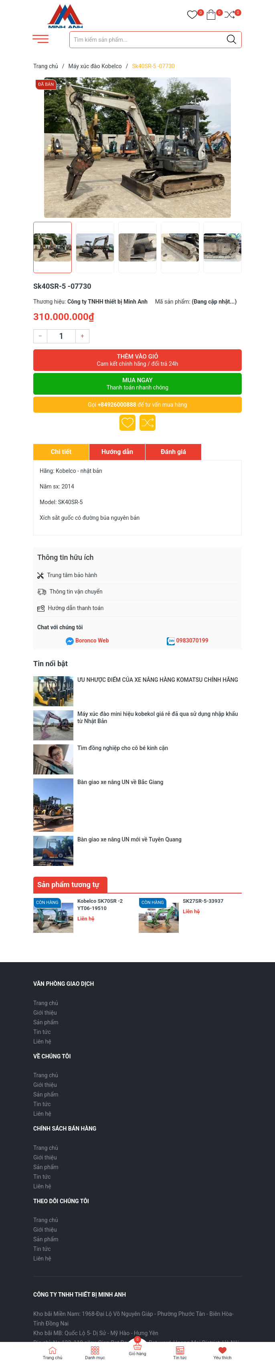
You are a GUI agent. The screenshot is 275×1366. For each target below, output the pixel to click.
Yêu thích (222, 1357)
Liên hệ (42, 911)
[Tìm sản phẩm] (155, 40)
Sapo (71, 1323)
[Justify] (231, 40)
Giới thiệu (45, 882)
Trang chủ (45, 872)
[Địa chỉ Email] (137, 1257)
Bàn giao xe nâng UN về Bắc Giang (120, 720)
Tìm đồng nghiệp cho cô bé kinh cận (122, 709)
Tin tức (42, 901)
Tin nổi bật (50, 663)
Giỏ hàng (137, 1353)
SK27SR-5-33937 (203, 771)
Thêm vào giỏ (137, 360)
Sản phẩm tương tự (68, 754)
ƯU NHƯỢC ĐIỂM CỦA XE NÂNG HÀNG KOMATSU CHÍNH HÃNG (157, 680)
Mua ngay (137, 384)
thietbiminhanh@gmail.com (148, 1222)
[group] (137, 147)
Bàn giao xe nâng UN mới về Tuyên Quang (129, 732)
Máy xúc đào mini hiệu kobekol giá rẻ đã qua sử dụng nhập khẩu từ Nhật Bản (157, 694)
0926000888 (77, 1222)
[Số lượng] (61, 336)
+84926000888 (117, 404)
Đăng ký (223, 1257)
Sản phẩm (46, 892)
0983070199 (192, 640)
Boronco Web (92, 640)
